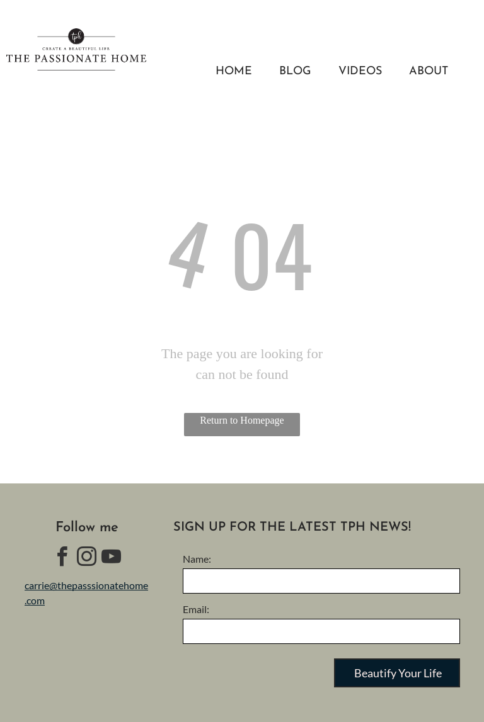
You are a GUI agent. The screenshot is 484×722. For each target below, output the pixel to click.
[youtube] (111, 559)
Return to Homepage (242, 420)
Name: (197, 559)
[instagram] (87, 559)
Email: (196, 609)
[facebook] (62, 559)
